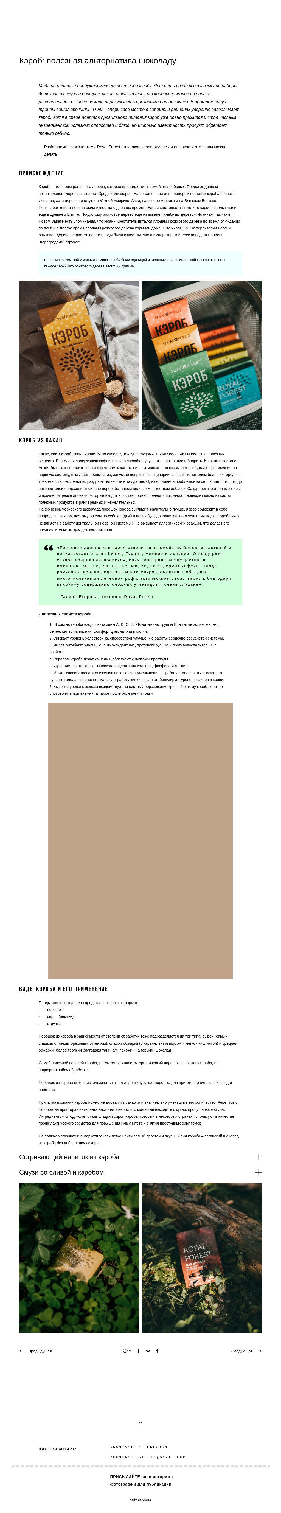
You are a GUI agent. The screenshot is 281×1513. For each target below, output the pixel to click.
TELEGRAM (156, 1447)
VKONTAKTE (123, 1447)
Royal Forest (108, 146)
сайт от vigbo (140, 1500)
